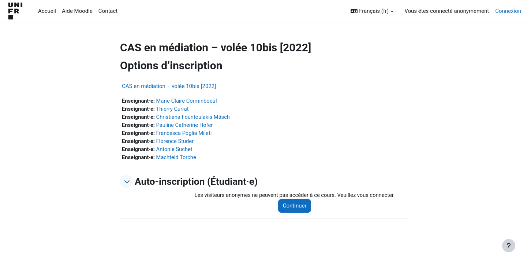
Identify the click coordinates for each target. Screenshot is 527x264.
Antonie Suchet (175, 150)
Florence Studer (176, 142)
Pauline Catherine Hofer (186, 125)
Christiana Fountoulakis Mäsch (194, 117)
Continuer (297, 207)
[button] (372, 11)
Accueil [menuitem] (47, 11)
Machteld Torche (177, 158)
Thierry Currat (173, 109)
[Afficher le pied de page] (508, 245)
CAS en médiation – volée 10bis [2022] (169, 86)
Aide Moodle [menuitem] (77, 11)
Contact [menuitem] (107, 11)
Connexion (508, 11)
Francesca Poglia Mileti (185, 134)
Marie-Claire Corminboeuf (188, 101)
